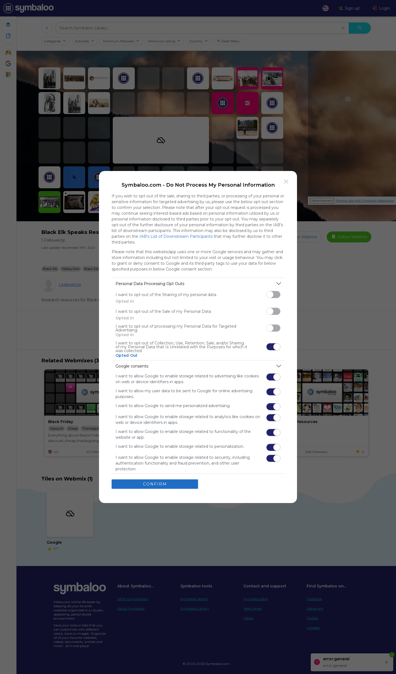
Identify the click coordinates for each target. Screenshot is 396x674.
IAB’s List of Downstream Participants (176, 236)
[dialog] (198, 337)
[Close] (286, 181)
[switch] (273, 294)
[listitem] (198, 283)
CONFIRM (155, 484)
